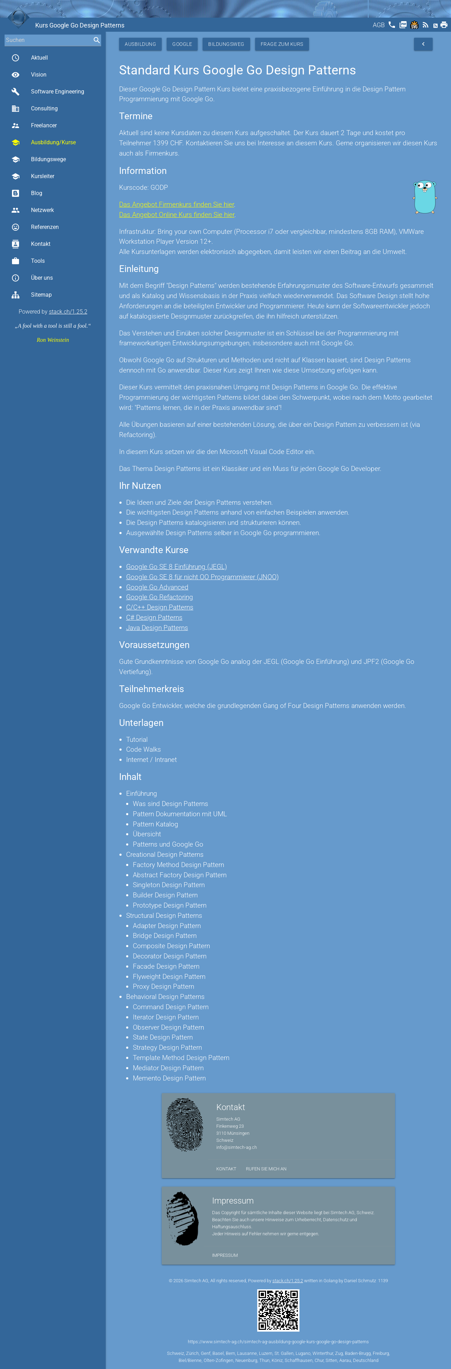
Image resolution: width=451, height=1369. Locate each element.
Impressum (225, 1255)
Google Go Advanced (157, 587)
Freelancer (34, 125)
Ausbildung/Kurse (43, 142)
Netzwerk (32, 210)
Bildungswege (38, 159)
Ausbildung (140, 44)
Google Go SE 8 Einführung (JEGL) (176, 567)
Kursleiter (32, 176)
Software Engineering (47, 91)
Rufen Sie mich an (266, 1168)
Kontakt (30, 244)
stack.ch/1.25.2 (68, 311)
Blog (26, 193)
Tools (28, 261)
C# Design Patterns (154, 617)
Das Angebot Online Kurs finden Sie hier (176, 215)
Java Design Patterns (157, 628)
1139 (383, 1280)
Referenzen (35, 227)
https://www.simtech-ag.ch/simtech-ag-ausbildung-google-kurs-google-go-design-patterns (278, 1341)
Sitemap (31, 294)
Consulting (34, 108)
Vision (29, 74)
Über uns (32, 277)
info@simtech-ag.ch (236, 1147)
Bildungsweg (226, 44)
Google (182, 44)
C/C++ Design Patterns (159, 607)
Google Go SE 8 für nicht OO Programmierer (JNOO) (202, 577)
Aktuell (29, 57)
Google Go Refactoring (159, 597)
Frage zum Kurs (282, 44)
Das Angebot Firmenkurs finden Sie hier (176, 204)
